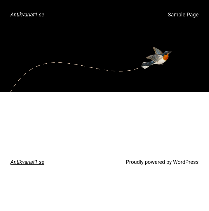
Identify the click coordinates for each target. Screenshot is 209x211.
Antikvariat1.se (27, 14)
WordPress (185, 162)
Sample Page (183, 14)
